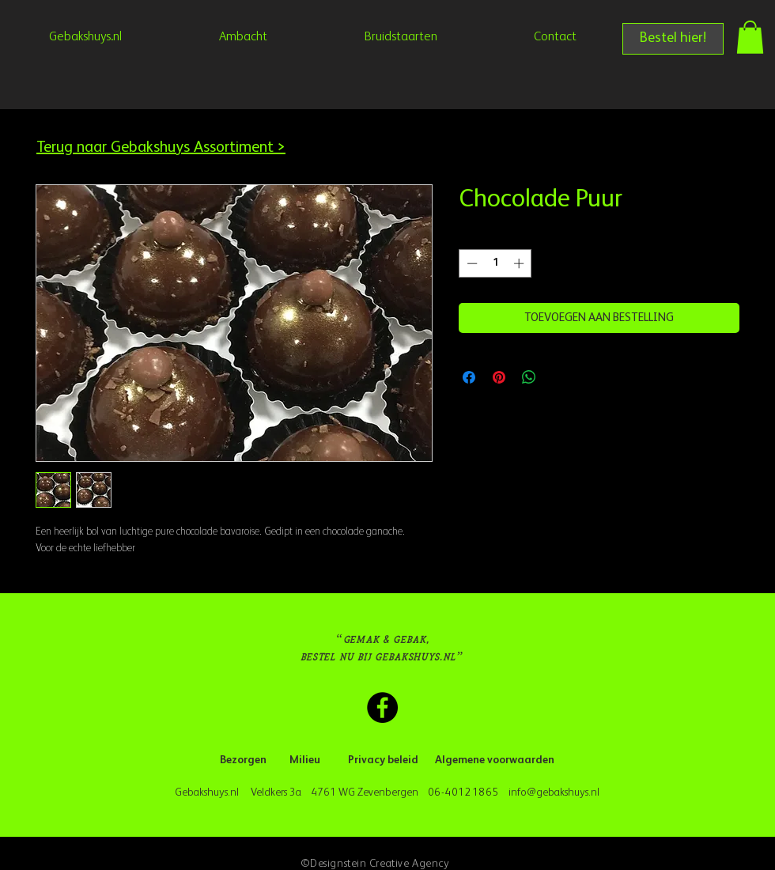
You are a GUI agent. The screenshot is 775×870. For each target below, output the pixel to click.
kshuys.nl (579, 792)
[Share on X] (559, 377)
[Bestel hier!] (673, 39)
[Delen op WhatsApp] (529, 377)
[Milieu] (304, 761)
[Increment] (520, 263)
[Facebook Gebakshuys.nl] (382, 707)
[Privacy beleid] (383, 761)
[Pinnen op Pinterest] (499, 377)
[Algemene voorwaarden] (494, 761)
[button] (750, 37)
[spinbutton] (495, 263)
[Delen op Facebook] (468, 377)
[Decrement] (470, 263)
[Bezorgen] (243, 761)
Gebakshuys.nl (209, 792)
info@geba (533, 792)
